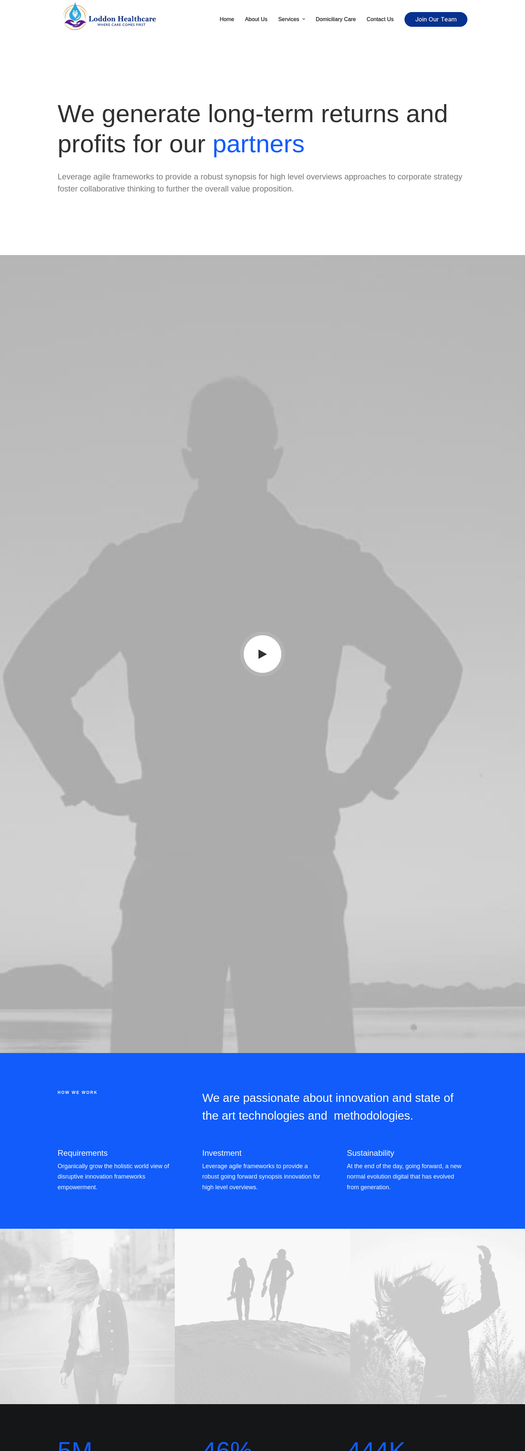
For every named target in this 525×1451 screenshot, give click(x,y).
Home (227, 19)
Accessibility (179, 1414)
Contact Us (380, 19)
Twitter (279, 1396)
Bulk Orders (283, 1414)
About (173, 1379)
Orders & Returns (394, 1396)
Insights (174, 1423)
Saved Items (389, 1387)
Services (291, 19)
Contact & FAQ (288, 1379)
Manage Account (394, 1379)
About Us (256, 19)
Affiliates (281, 1405)
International (180, 1405)
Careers (175, 1396)
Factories (176, 1387)
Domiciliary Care (336, 19)
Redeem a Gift (392, 1405)
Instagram (282, 1387)
